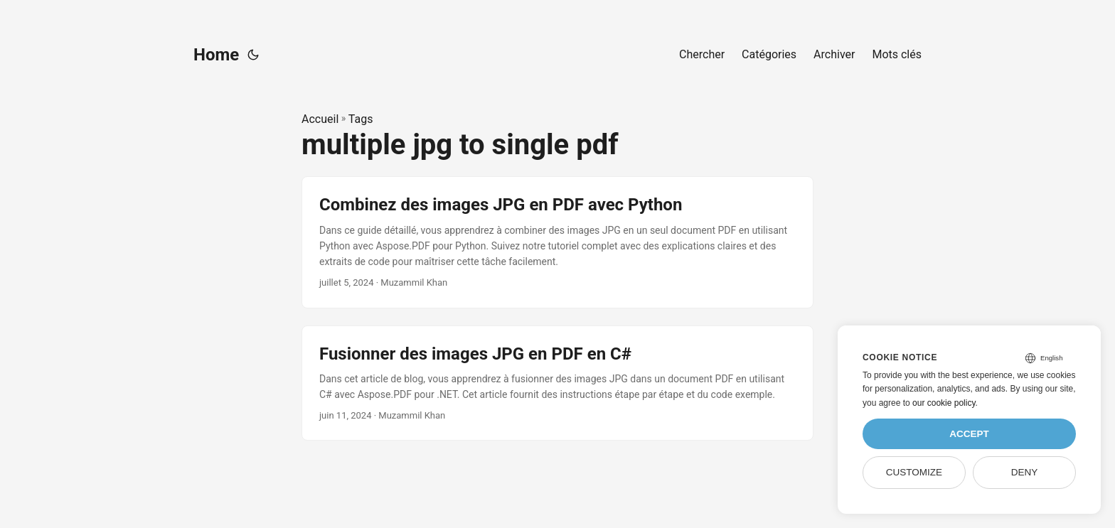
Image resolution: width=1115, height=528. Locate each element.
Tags (360, 119)
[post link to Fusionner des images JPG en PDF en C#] (557, 383)
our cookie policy (944, 403)
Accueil (320, 119)
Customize (914, 472)
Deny (1024, 472)
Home (216, 55)
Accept (969, 434)
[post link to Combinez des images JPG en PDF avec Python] (557, 242)
